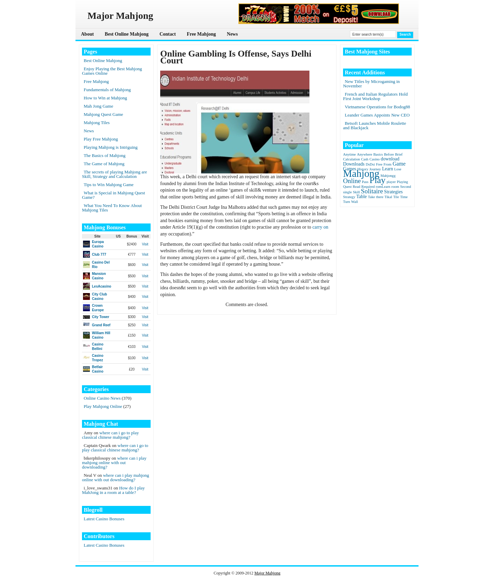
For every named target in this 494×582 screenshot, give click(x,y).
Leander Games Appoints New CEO (377, 115)
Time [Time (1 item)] (404, 197)
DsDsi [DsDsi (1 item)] (370, 164)
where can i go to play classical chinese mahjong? (110, 435)
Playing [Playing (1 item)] (402, 182)
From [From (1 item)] (387, 164)
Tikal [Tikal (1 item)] (388, 197)
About (87, 34)
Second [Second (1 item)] (405, 187)
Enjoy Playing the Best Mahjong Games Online (112, 71)
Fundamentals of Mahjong (107, 89)
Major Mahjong (268, 573)
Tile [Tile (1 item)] (396, 197)
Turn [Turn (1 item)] (346, 202)
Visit (145, 244)
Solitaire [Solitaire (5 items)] (372, 191)
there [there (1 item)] (379, 197)
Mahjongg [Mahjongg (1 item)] (388, 176)
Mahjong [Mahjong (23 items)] (361, 173)
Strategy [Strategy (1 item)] (349, 197)
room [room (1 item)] (395, 187)
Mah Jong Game (98, 106)
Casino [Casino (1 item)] (374, 159)
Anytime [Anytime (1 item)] (349, 154)
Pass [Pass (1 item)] (365, 182)
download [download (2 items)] (390, 158)
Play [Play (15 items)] (377, 180)
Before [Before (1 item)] (389, 154)
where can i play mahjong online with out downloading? (114, 463)
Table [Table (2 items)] (361, 196)
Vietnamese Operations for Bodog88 (377, 106)
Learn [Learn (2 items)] (387, 168)
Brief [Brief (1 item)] (399, 154)
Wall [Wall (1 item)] (354, 202)
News (232, 34)
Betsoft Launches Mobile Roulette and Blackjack (374, 125)
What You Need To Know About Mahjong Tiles (112, 208)
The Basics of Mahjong (105, 155)
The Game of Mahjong (104, 163)
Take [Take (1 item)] (371, 197)
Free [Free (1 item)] (379, 164)
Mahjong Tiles (97, 122)
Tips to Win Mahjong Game (108, 184)
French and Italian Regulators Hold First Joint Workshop (375, 96)
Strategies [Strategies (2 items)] (393, 191)
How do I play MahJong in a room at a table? (113, 490)
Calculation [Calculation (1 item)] (351, 159)
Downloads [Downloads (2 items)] (354, 164)
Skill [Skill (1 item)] (356, 192)
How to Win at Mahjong (105, 97)
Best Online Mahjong (127, 34)
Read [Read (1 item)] (356, 187)
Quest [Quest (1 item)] (347, 187)
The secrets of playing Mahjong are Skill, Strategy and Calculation (114, 174)
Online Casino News (102, 398)
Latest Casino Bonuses (104, 518)
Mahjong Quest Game (103, 114)
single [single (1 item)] (347, 192)
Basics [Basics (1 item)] (378, 154)
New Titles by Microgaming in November (371, 83)
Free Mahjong (201, 34)
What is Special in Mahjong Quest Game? (113, 195)
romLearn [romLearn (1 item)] (383, 187)
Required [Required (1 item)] (368, 187)
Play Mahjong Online (103, 406)
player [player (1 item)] (391, 182)
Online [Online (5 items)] (352, 180)
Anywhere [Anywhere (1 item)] (364, 154)
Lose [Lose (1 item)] (397, 169)
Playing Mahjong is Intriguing (111, 147)
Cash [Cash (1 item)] (364, 159)
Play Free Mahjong (101, 139)
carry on (320, 227)
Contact (168, 34)
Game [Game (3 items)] (398, 164)
